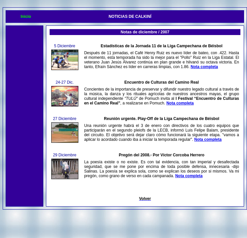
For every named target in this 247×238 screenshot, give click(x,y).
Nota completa (204, 66)
